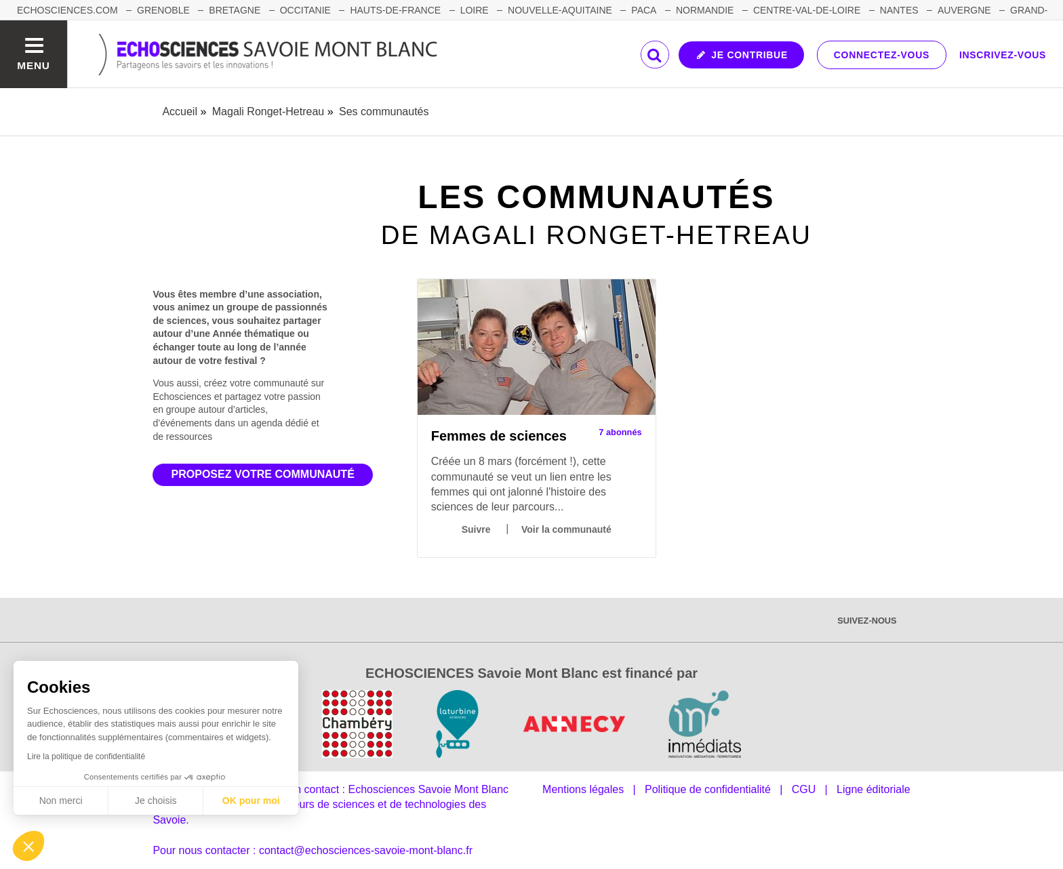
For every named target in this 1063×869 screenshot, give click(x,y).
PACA (643, 10)
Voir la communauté (566, 529)
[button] (28, 846)
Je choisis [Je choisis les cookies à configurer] (155, 800)
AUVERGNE (964, 10)
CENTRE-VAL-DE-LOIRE (806, 10)
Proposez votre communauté (263, 474)
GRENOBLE (163, 10)
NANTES (899, 10)
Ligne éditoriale (873, 789)
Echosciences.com (67, 10)
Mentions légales (583, 789)
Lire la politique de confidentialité (86, 756)
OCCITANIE (305, 10)
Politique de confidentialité (708, 789)
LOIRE (474, 10)
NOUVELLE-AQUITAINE (560, 10)
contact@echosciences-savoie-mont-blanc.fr (366, 850)
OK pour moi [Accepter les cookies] (251, 800)
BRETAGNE (234, 10)
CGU (804, 789)
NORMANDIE (705, 10)
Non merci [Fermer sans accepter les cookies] (61, 800)
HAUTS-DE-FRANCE (395, 10)
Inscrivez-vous (1002, 54)
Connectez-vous (881, 54)
